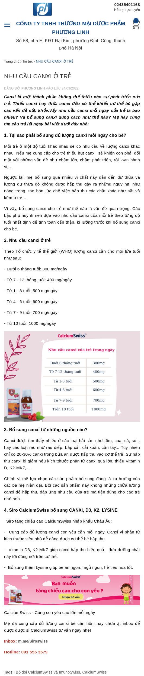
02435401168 (127, 4)
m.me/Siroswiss (33, 641)
